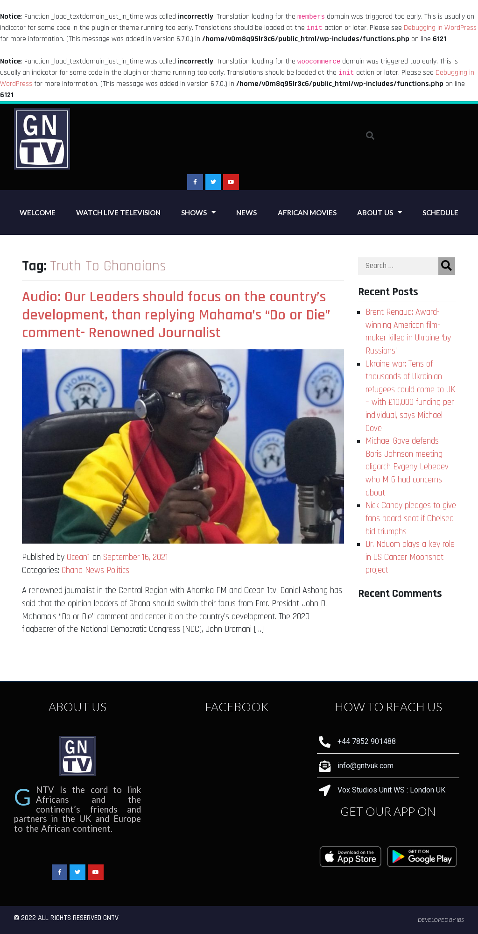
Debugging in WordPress (440, 28)
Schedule (440, 212)
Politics (117, 570)
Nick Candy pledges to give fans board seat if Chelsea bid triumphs (411, 518)
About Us (379, 212)
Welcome (38, 212)
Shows (198, 212)
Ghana (72, 570)
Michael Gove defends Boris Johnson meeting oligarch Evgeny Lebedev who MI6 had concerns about (407, 467)
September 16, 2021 (135, 557)
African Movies (307, 212)
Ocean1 (78, 557)
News (246, 212)
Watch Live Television (118, 212)
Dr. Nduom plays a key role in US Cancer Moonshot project (410, 557)
